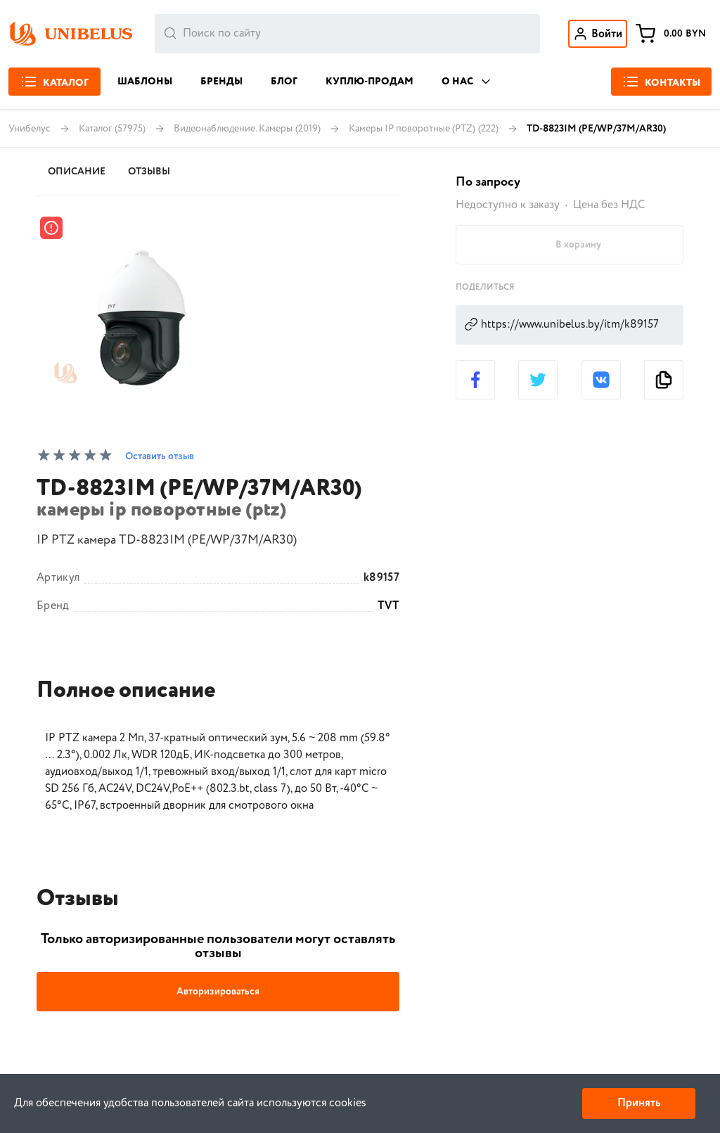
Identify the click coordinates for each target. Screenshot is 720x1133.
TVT (388, 606)
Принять (638, 1103)
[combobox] (347, 33)
